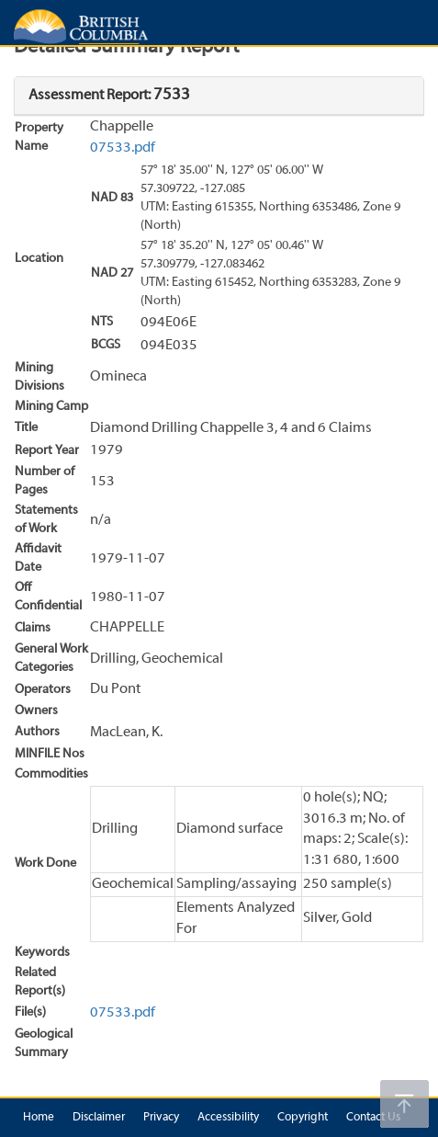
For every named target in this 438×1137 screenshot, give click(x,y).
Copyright (302, 1117)
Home (38, 1117)
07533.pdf (122, 148)
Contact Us (373, 1117)
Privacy (161, 1117)
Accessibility (228, 1117)
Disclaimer (99, 1117)
